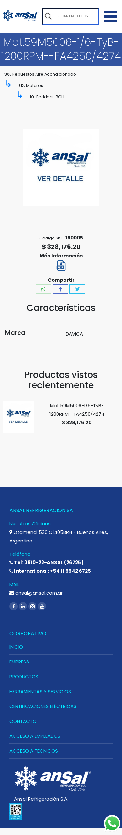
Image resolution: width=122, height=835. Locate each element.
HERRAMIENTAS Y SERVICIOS (40, 691)
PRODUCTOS (23, 676)
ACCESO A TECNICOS (33, 750)
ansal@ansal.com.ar (36, 593)
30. (7, 74)
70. (21, 85)
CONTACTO (22, 721)
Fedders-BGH (50, 97)
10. (32, 97)
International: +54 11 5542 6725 (50, 571)
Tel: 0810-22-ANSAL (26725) (46, 562)
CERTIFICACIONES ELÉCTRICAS (42, 706)
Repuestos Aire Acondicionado (44, 74)
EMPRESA (19, 661)
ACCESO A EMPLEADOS (34, 736)
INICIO (16, 647)
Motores (34, 85)
